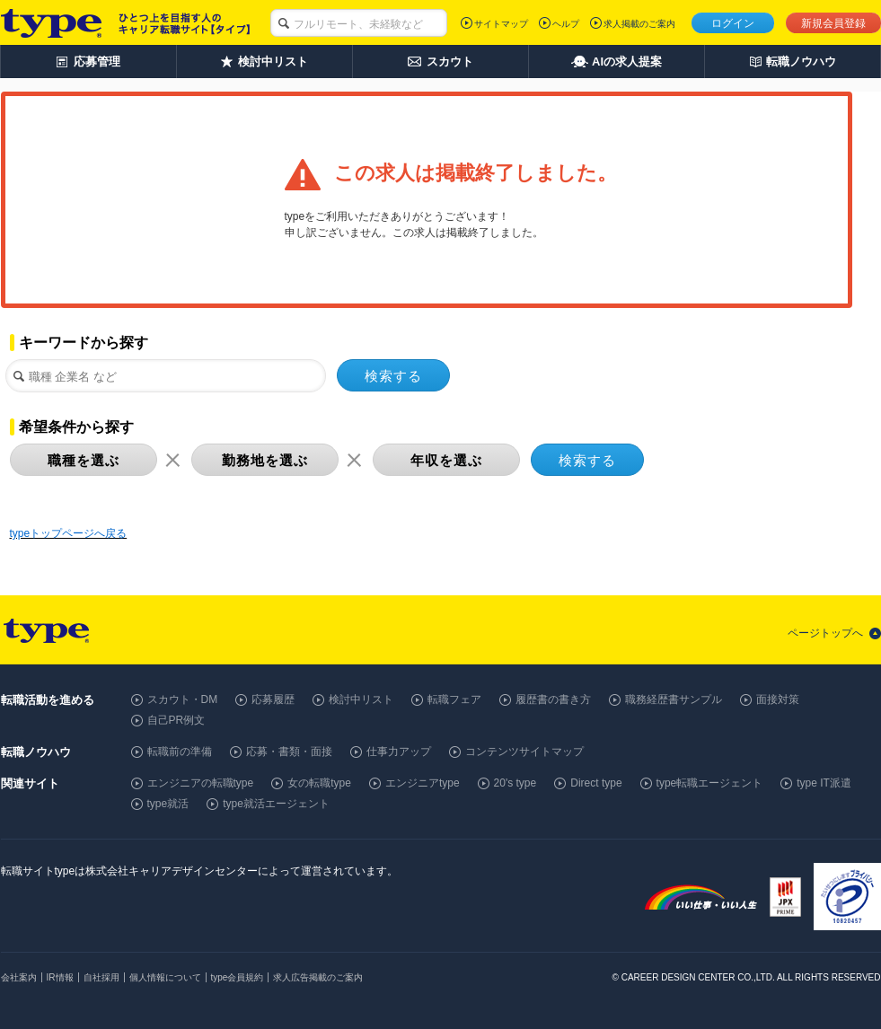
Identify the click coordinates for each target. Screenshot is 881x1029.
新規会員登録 (833, 23)
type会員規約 (237, 977)
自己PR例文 (176, 720)
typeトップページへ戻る (69, 533)
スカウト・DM (182, 699)
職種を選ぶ (83, 460)
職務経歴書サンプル (673, 699)
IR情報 (60, 977)
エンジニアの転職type (200, 783)
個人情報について (165, 977)
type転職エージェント (709, 783)
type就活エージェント (276, 803)
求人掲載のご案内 (639, 24)
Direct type (595, 783)
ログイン (732, 23)
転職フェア (454, 699)
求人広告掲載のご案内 (318, 977)
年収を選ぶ (446, 460)
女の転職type (319, 783)
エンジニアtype (422, 783)
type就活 (168, 803)
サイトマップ (501, 24)
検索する (393, 375)
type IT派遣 (824, 783)
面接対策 (777, 699)
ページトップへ (825, 633)
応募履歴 (273, 699)
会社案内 (19, 977)
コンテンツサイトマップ (524, 751)
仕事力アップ (398, 751)
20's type (515, 783)
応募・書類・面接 (289, 751)
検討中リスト (361, 699)
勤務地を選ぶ (265, 460)
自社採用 (101, 977)
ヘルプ (565, 24)
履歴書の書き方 (553, 699)
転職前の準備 (179, 751)
